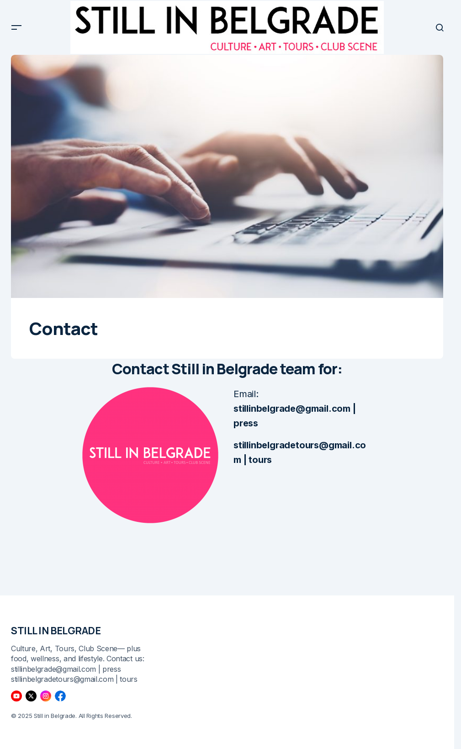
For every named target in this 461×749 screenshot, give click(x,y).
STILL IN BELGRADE (56, 630)
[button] (16, 30)
